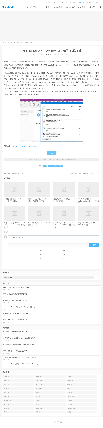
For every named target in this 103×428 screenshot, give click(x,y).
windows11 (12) (8, 400)
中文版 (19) (70, 381)
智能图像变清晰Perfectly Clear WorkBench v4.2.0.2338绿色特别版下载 (64, 225)
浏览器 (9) (6, 412)
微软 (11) (38, 404)
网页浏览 (98, 2)
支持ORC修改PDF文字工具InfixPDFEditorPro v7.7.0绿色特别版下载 (14, 225)
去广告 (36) (70, 377)
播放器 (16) (39, 385)
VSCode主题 (44, 7)
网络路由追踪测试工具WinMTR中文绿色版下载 (84, 173)
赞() (51, 153)
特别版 (61, 166)
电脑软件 (81, 7)
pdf (49, 166)
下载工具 (55, 2)
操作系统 (93, 7)
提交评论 (94, 245)
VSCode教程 (70, 7)
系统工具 (64, 2)
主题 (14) (6, 393)
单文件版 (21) (7, 381)
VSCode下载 (32, 7)
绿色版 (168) (7, 377)
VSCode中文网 (8, 7)
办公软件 (81, 2)
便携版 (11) (70, 404)
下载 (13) (38, 393)
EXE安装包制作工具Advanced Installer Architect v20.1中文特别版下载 (88, 201)
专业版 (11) (7, 408)
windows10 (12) (71, 396)
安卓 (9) (38, 412)
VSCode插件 (57, 7)
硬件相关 (90, 2)
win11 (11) (6, 404)
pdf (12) (38, 396)
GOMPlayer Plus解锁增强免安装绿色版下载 (17, 173)
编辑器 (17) (7, 385)
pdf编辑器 (54, 166)
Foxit (45, 166)
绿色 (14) (69, 385)
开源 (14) (69, 389)
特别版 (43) (39, 377)
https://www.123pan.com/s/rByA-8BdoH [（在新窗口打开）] (25, 146)
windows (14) (39, 389)
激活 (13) (69, 393)
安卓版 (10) (39, 408)
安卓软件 (47, 2)
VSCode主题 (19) (40, 381)
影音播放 (73, 2)
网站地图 (59, 422)
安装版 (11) (70, 400)
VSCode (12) (39, 400)
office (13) (6, 396)
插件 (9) (69, 412)
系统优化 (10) (71, 408)
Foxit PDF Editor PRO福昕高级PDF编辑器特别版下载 (51, 51)
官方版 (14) (7, 389)
